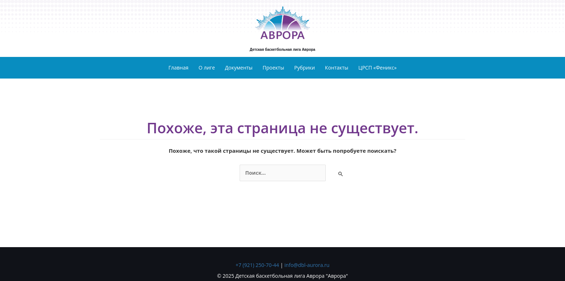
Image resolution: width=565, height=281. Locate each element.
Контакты (336, 67)
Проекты (273, 67)
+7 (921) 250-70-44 (257, 265)
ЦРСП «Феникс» (378, 67)
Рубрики (304, 67)
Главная (178, 67)
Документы (239, 67)
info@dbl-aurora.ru (306, 265)
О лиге (207, 67)
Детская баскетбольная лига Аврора (282, 50)
